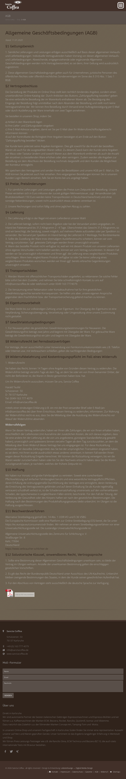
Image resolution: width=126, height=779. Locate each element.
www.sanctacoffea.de (17, 653)
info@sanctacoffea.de (17, 650)
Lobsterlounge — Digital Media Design (77, 768)
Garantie (88, 772)
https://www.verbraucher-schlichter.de (26, 548)
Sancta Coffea (10, 20)
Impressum (65, 772)
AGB (96, 772)
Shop (18, 20)
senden (8, 695)
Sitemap (116, 772)
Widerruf (104, 772)
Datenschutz (77, 772)
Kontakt (55, 772)
